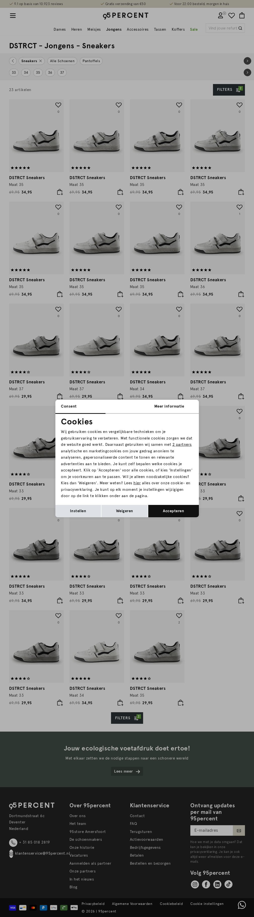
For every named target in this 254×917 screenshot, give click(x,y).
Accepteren (173, 511)
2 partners (182, 444)
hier (137, 483)
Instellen (78, 511)
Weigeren (124, 511)
